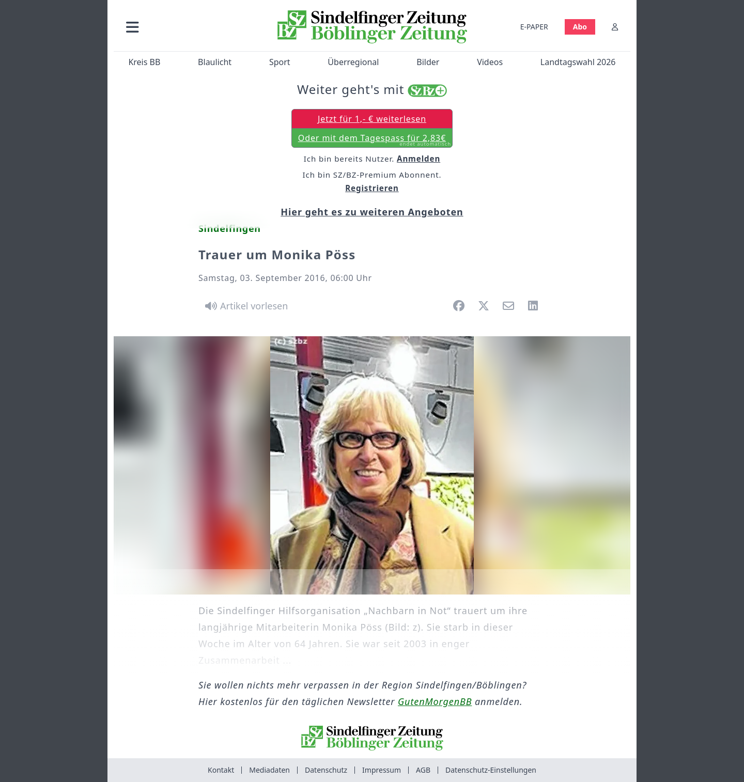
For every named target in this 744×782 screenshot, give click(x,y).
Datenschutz (326, 770)
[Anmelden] (615, 26)
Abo (580, 27)
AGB (423, 770)
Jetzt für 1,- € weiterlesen (372, 118)
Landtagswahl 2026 (578, 62)
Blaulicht (214, 62)
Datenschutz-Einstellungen (490, 770)
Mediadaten (269, 770)
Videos (490, 62)
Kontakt (221, 770)
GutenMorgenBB (435, 701)
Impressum (381, 770)
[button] (187, 26)
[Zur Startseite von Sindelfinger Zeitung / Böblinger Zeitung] (372, 26)
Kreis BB (144, 62)
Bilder (427, 62)
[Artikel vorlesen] (244, 305)
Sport (279, 62)
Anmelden (418, 158)
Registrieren (372, 188)
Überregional (353, 62)
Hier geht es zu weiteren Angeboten (372, 212)
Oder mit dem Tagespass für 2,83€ (374, 140)
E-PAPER (534, 27)
